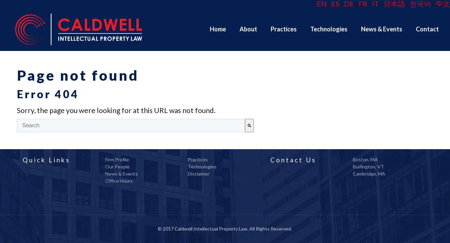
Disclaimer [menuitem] (198, 174)
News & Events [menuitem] (121, 174)
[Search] (249, 125)
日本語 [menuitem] (394, 3)
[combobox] (131, 125)
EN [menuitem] (322, 3)
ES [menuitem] (335, 3)
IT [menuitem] (375, 3)
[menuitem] (218, 29)
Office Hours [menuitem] (119, 181)
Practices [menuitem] (198, 159)
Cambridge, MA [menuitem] (369, 174)
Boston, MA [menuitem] (365, 159)
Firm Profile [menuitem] (117, 159)
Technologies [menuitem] (202, 166)
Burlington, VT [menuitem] (368, 166)
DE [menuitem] (349, 3)
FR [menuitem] (363, 3)
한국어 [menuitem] (420, 3)
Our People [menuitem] (117, 166)
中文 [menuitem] (443, 3)
